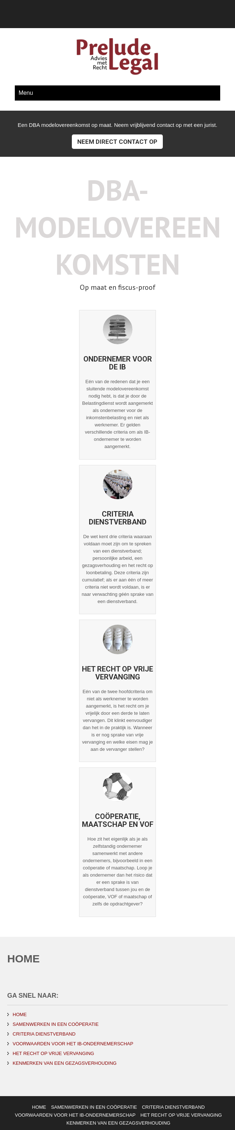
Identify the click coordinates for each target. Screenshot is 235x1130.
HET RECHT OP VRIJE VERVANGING (53, 1053)
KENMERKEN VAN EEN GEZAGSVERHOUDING (65, 1063)
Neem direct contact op (117, 141)
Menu (25, 93)
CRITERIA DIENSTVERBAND (44, 1034)
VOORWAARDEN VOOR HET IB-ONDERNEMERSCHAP (73, 1043)
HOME (20, 1014)
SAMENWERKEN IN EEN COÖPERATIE (56, 1024)
